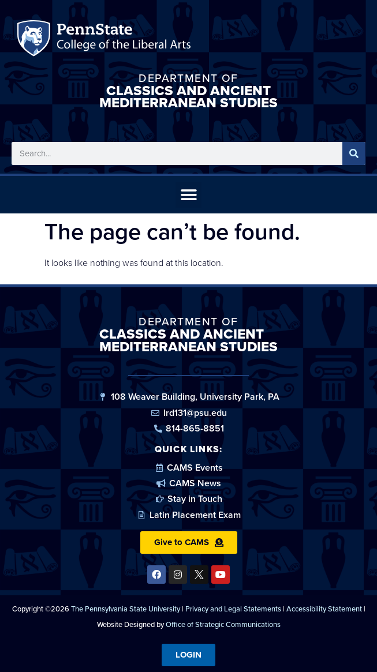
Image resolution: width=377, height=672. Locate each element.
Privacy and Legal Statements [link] (233, 608)
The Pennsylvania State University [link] (125, 608)
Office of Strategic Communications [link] (223, 624)
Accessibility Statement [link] (324, 608)
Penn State (35, 40)
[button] (188, 195)
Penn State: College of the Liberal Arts (122, 40)
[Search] (353, 153)
